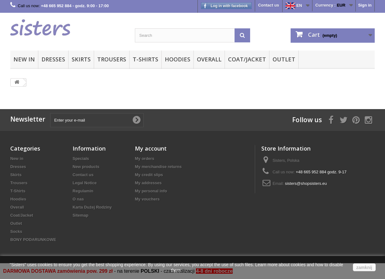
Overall (209, 59)
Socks (16, 231)
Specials (81, 158)
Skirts (81, 59)
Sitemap (80, 215)
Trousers (111, 59)
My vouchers (147, 199)
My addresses (148, 182)
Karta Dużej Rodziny (92, 207)
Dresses (53, 59)
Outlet (284, 59)
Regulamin (83, 191)
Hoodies (177, 59)
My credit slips (149, 174)
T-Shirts (145, 59)
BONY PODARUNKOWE (33, 239)
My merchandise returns (158, 166)
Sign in (365, 5)
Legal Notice (85, 182)
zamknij (364, 267)
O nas (78, 199)
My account (151, 148)
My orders (144, 158)
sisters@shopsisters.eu (306, 183)
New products (86, 166)
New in (24, 59)
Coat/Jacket (247, 59)
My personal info (151, 191)
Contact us (268, 5)
